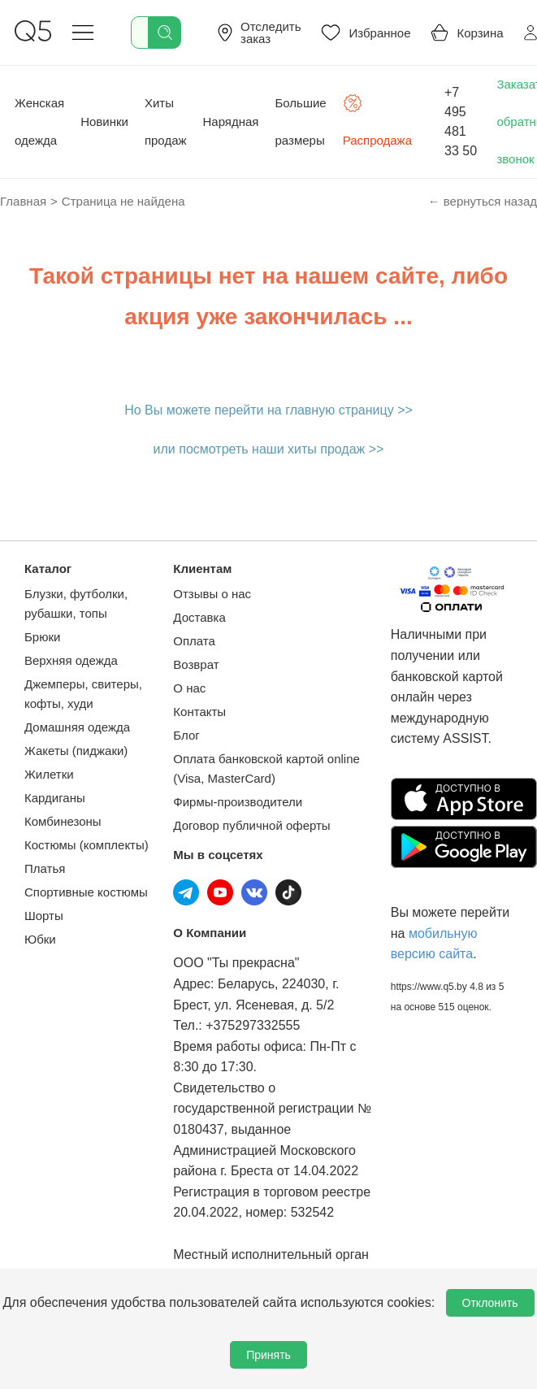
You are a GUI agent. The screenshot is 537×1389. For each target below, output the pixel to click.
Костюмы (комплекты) (86, 845)
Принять (268, 1354)
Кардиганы (54, 798)
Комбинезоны (63, 821)
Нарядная (231, 121)
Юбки (40, 939)
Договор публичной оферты (251, 825)
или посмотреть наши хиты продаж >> (269, 449)
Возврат (196, 664)
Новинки (104, 121)
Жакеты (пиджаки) (76, 750)
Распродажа (377, 120)
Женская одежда (39, 121)
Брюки (42, 637)
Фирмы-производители (237, 802)
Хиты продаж (166, 121)
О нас (189, 688)
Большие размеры (301, 121)
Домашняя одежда (77, 727)
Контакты (199, 711)
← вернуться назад (482, 201)
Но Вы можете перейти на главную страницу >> (268, 410)
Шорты (43, 915)
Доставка (199, 617)
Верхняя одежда (71, 660)
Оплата (194, 641)
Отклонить (490, 1302)
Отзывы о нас (212, 594)
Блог (186, 735)
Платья (44, 868)
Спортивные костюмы (86, 892)
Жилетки (49, 774)
